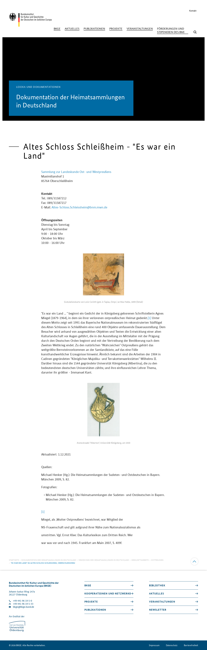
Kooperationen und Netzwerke (107, 593)
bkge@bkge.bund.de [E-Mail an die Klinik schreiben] (23, 606)
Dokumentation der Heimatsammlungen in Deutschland (48, 559)
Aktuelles (156, 593)
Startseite (14, 559)
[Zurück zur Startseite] (30, 25)
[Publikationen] (94, 28)
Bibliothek (157, 585)
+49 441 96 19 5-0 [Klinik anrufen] (22, 600)
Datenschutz (171, 645)
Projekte (91, 601)
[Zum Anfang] (194, 561)
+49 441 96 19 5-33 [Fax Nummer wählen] (23, 603)
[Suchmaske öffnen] (195, 32)
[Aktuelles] (72, 28)
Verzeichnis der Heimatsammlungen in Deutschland (103, 559)
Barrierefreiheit (191, 645)
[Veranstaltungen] (140, 28)
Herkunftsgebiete (140, 559)
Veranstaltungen (162, 601)
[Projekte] (116, 28)
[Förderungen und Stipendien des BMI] (172, 30)
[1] (149, 321)
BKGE (87, 585)
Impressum (154, 645)
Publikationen (95, 609)
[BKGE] (57, 28)
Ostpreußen (157, 559)
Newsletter (157, 609)
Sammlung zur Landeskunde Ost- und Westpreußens (76, 175)
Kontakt (192, 10)
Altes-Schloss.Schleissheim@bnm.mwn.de (79, 210)
